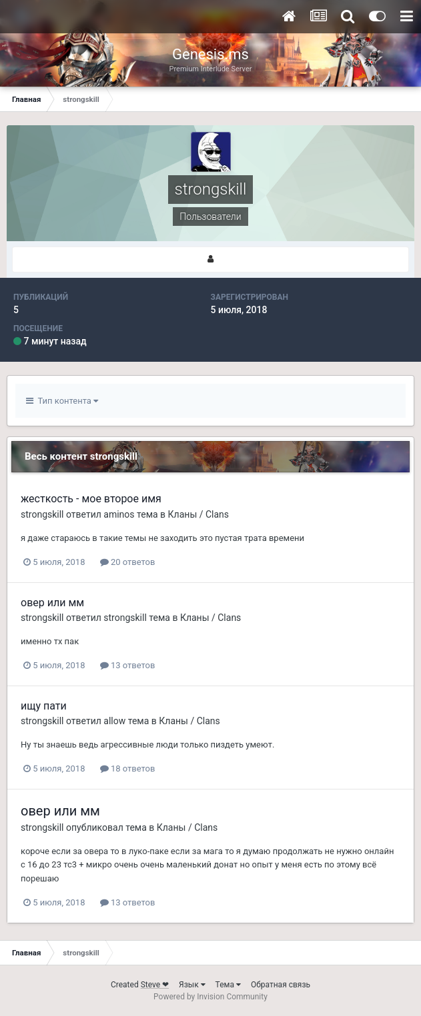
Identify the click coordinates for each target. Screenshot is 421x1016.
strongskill (42, 514)
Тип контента (62, 401)
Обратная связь (280, 984)
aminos (118, 514)
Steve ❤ (155, 984)
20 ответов (127, 562)
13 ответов (127, 665)
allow (114, 721)
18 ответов (127, 768)
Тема (228, 984)
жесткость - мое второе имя (91, 498)
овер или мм (52, 602)
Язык (192, 984)
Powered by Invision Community (210, 996)
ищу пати (44, 706)
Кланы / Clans (198, 514)
